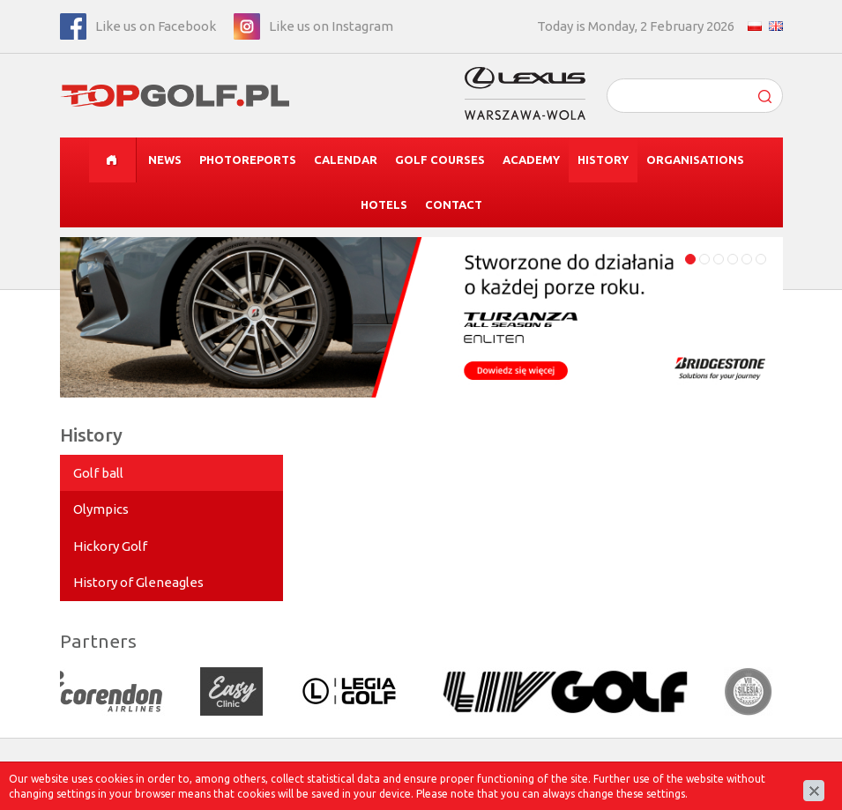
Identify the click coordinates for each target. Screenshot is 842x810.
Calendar (345, 159)
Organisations (695, 159)
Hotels (384, 204)
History (603, 159)
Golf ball (98, 472)
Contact (453, 204)
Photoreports (247, 159)
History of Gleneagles (138, 582)
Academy (531, 159)
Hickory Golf (110, 546)
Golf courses (440, 159)
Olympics (101, 509)
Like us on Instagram (331, 26)
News (165, 159)
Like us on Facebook (155, 26)
